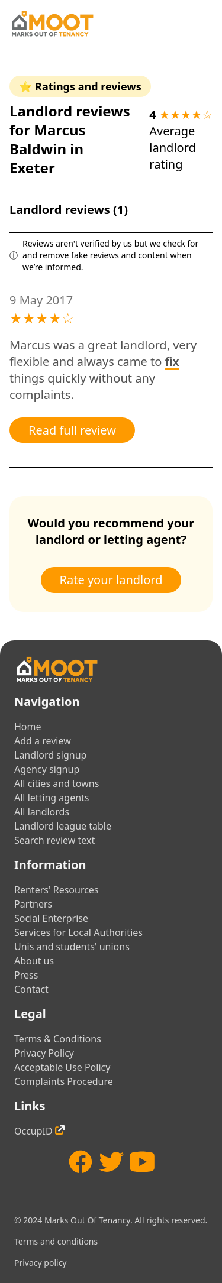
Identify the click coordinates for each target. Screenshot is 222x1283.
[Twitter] (111, 1162)
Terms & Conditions (57, 1038)
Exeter (32, 167)
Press (26, 974)
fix (172, 362)
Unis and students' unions (72, 946)
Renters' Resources (56, 889)
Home (27, 726)
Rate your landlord (111, 580)
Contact (31, 989)
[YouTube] (142, 1162)
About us (34, 960)
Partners (33, 904)
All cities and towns (56, 783)
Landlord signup (50, 755)
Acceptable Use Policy (62, 1067)
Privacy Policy (44, 1053)
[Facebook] (80, 1162)
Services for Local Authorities (78, 932)
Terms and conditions (56, 1241)
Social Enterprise (51, 918)
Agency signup (46, 769)
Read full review (72, 430)
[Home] (52, 23)
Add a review (42, 740)
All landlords (41, 811)
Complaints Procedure (63, 1081)
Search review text (54, 840)
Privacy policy (40, 1262)
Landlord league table (62, 825)
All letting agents (51, 797)
